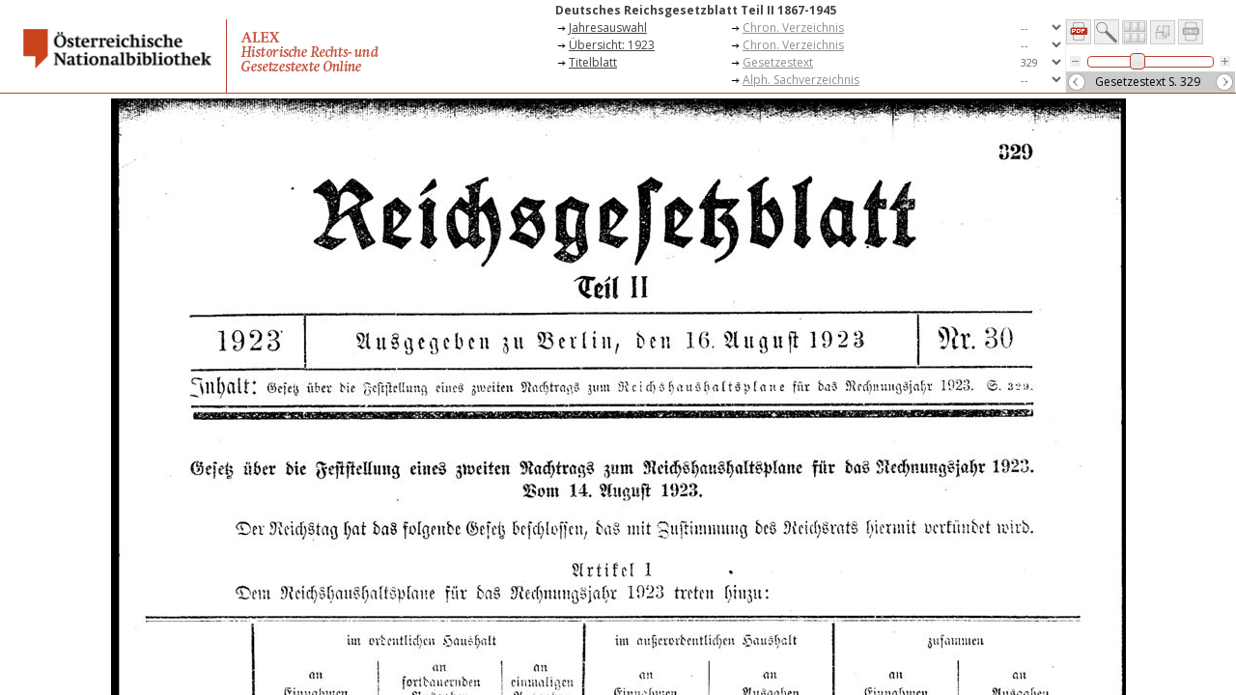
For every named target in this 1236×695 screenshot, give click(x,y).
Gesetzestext (778, 62)
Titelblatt (593, 62)
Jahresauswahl (608, 27)
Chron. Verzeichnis (793, 27)
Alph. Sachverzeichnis (801, 79)
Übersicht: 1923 (612, 45)
